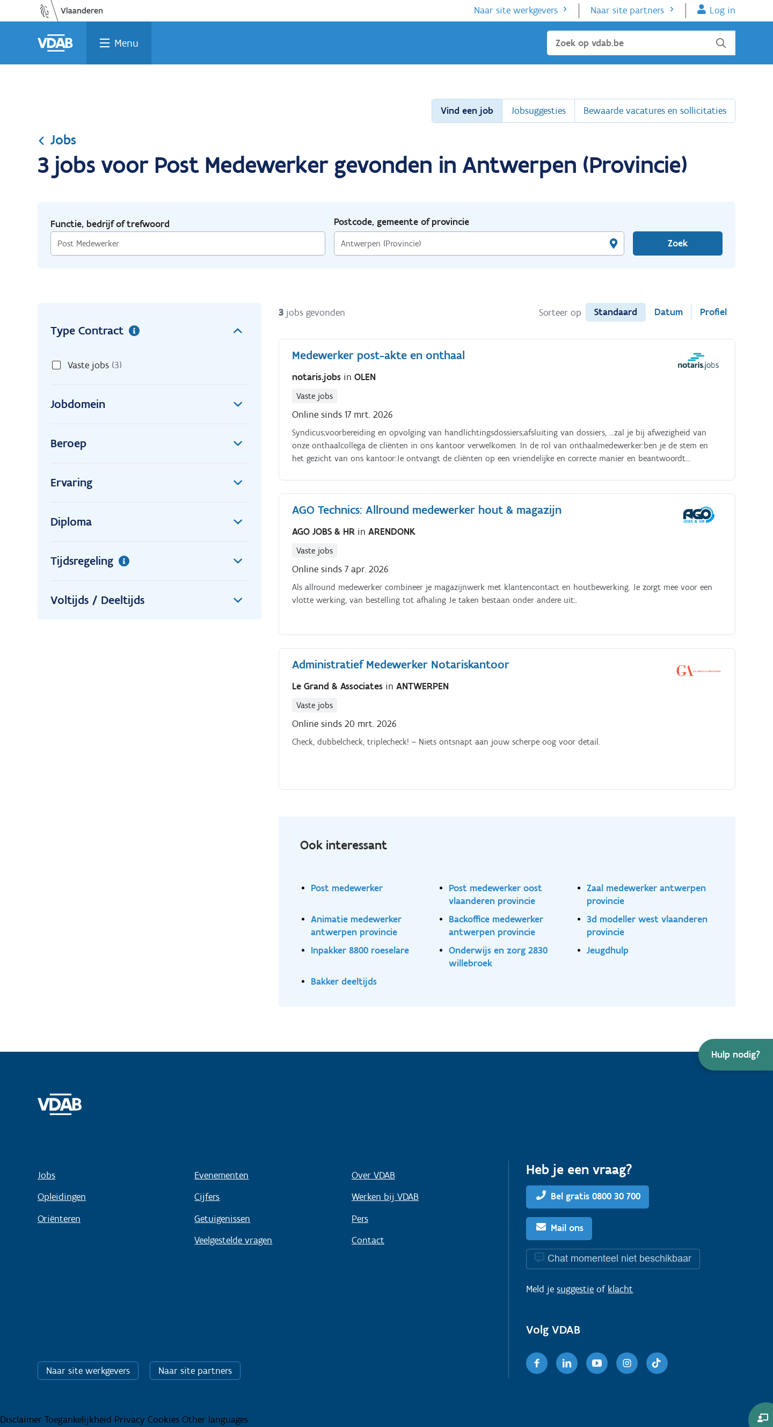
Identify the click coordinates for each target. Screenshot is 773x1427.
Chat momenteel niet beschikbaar (619, 1258)
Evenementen (221, 1175)
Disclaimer (22, 1419)
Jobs (57, 139)
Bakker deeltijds (344, 981)
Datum (668, 312)
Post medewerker (347, 887)
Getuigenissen (222, 1219)
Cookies (165, 1419)
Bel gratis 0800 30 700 (595, 1196)
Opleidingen (62, 1197)
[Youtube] (597, 1363)
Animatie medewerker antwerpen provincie (356, 925)
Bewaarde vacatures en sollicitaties (655, 111)
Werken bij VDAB (385, 1197)
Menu (126, 43)
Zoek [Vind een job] (678, 243)
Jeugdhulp (608, 950)
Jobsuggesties (538, 111)
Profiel (713, 312)
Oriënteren (59, 1219)
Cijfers (207, 1197)
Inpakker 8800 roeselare (360, 950)
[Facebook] (537, 1363)
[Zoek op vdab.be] (641, 43)
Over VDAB (373, 1175)
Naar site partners (627, 10)
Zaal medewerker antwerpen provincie (646, 894)
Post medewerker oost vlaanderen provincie (495, 894)
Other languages (215, 1419)
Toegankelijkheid (79, 1419)
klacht (620, 1289)
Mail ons (567, 1228)
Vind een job (467, 111)
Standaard (615, 312)
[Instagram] (627, 1363)
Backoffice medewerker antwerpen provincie (496, 925)
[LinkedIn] (567, 1363)
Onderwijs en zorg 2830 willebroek (498, 956)
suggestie (575, 1289)
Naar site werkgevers (516, 10)
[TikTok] (657, 1363)
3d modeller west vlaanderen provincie (647, 925)
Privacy (131, 1419)
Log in (722, 10)
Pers (360, 1219)
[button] (735, 1055)
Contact (368, 1240)
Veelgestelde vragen (233, 1240)
